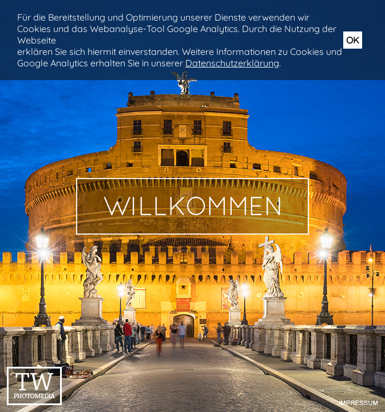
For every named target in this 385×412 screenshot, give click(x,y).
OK (352, 40)
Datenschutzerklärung (232, 63)
